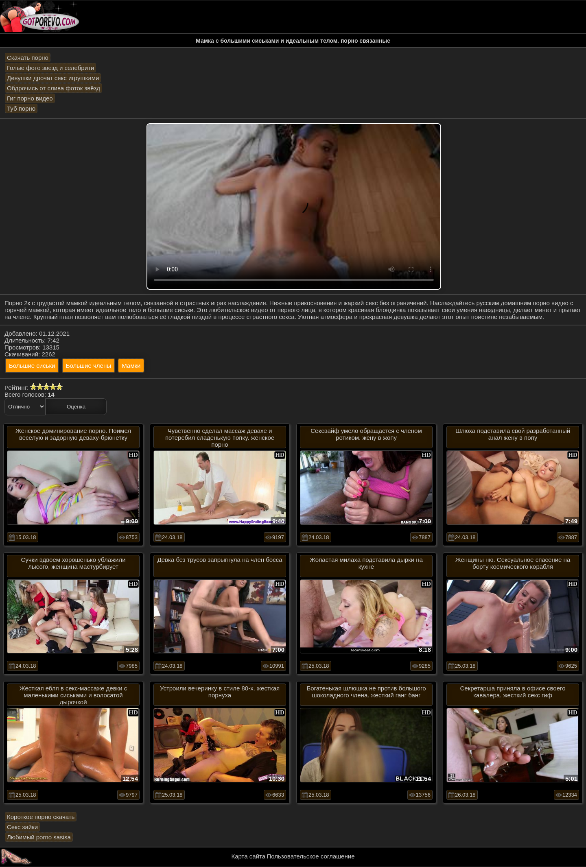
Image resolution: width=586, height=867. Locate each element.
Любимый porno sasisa (39, 837)
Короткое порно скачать (40, 816)
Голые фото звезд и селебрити (50, 67)
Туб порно (21, 108)
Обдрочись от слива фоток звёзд (53, 88)
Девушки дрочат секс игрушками (53, 77)
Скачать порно (27, 57)
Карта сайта (249, 856)
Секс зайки (22, 826)
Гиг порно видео (30, 98)
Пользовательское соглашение (310, 856)
